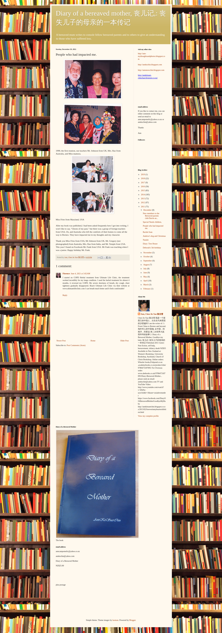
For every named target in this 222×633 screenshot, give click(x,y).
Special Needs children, (152, 222)
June (145, 273)
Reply (65, 295)
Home (93, 341)
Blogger (132, 620)
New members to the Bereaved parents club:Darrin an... (151, 215)
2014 (143, 195)
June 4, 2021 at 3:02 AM (80, 274)
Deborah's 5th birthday (152, 248)
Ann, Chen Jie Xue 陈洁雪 (74, 257)
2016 (143, 186)
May (145, 277)
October (146, 257)
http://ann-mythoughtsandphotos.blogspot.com (151, 56)
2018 (143, 178)
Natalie (146, 240)
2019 (143, 174)
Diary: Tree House (150, 244)
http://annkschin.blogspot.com (150, 65)
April (145, 281)
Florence (66, 274)
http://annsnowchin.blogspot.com (151, 70)
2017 (143, 183)
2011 (143, 207)
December (147, 210)
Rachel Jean (147, 232)
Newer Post (61, 341)
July (145, 269)
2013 (143, 199)
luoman (115, 620)
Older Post (124, 341)
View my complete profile (148, 416)
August (146, 265)
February (147, 289)
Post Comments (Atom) (76, 345)
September (147, 261)
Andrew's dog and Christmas (154, 236)
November (147, 253)
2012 (143, 202)
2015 (143, 190)
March (146, 285)
